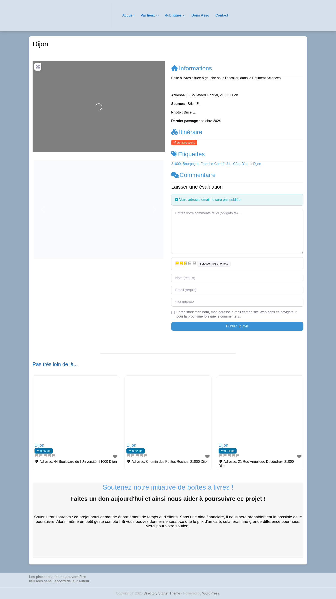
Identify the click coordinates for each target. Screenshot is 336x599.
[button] (42, 209)
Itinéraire (186, 132)
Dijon (257, 164)
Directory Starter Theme (162, 593)
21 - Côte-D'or (237, 164)
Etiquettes (188, 154)
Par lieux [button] (148, 15)
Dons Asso (200, 15)
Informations (191, 68)
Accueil (128, 15)
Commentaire (193, 175)
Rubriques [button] (173, 15)
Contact (221, 15)
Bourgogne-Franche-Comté (203, 164)
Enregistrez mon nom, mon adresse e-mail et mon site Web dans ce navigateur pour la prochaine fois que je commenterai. (236, 314)
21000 (176, 164)
